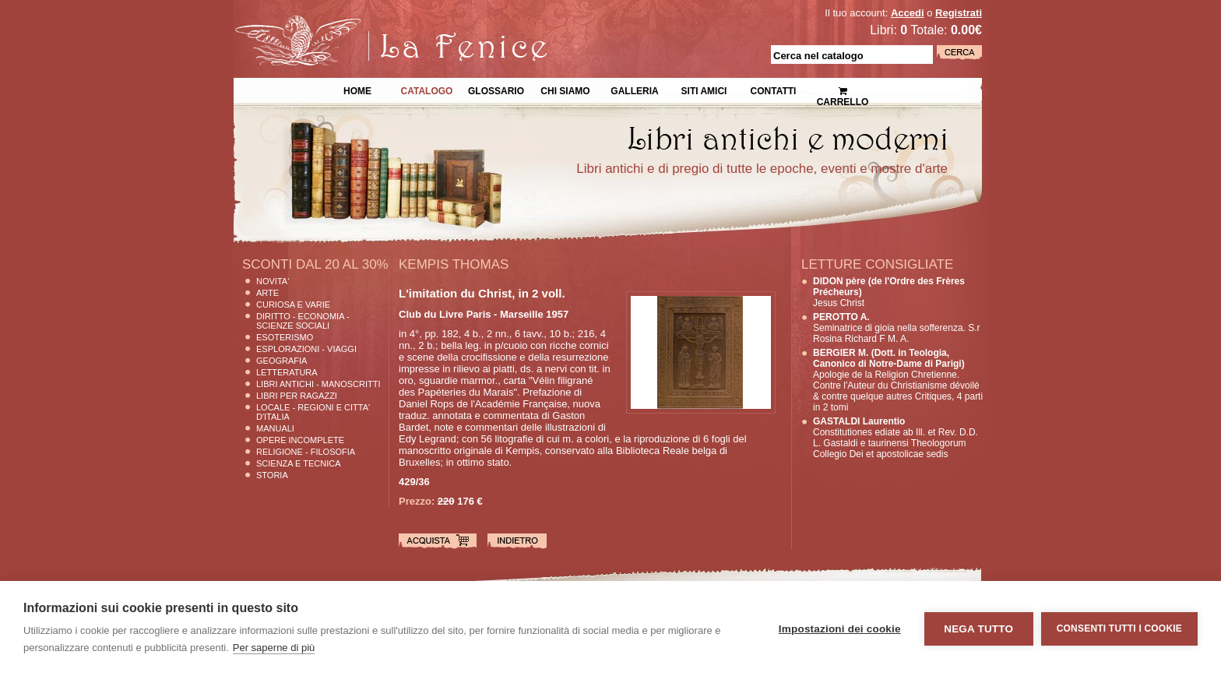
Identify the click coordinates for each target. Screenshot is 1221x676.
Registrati (958, 13)
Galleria (634, 89)
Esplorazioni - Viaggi (306, 349)
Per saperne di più (274, 647)
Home (357, 89)
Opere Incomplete (300, 440)
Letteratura (287, 372)
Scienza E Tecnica (298, 463)
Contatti (774, 89)
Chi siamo (564, 89)
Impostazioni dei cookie (840, 629)
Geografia (281, 360)
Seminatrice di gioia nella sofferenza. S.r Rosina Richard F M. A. (896, 328)
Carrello (843, 89)
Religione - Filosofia (305, 451)
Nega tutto (978, 629)
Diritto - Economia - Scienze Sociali (303, 321)
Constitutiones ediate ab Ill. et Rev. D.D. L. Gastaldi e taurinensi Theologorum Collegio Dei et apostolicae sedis (895, 437)
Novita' (272, 281)
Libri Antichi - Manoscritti (318, 384)
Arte (267, 293)
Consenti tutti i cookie (1119, 628)
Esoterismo (284, 337)
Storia (272, 475)
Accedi (907, 13)
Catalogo (427, 89)
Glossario (496, 89)
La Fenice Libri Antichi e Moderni (369, 23)
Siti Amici (704, 89)
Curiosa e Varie (293, 304)
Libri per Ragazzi (296, 395)
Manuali (275, 428)
